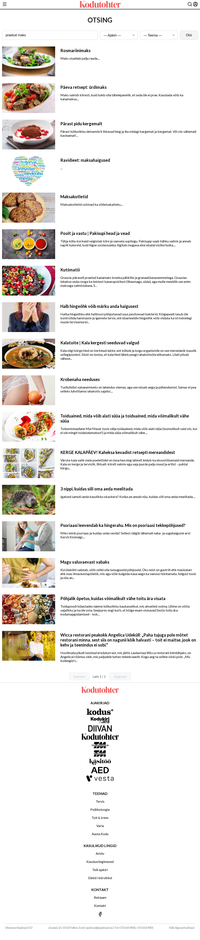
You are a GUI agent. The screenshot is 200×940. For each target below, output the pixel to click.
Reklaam (100, 897)
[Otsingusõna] (50, 35)
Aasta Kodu (100, 834)
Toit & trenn (100, 818)
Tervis (100, 801)
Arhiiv (100, 853)
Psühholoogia (100, 809)
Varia (100, 826)
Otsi (189, 35)
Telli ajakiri (100, 870)
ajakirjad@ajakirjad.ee (99, 927)
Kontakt (100, 905)
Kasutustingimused (100, 862)
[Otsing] (189, 4)
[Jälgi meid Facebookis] (100, 914)
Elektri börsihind (100, 878)
